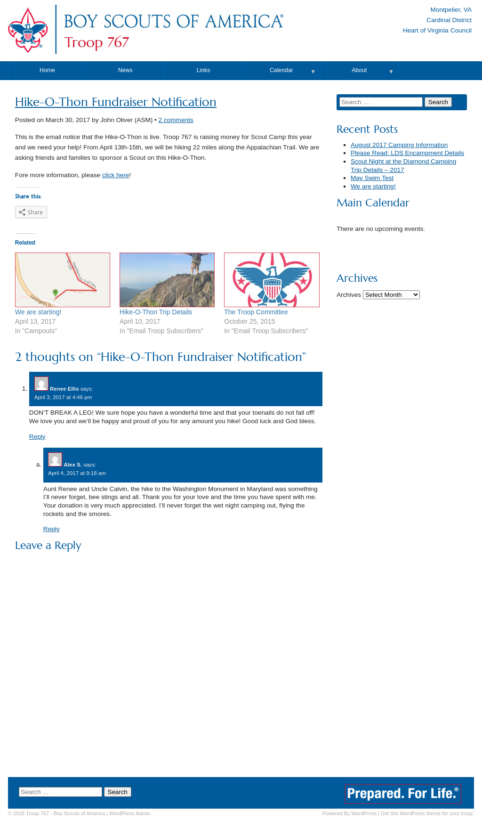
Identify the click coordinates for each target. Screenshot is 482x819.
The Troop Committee (256, 312)
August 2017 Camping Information (399, 144)
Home (47, 70)
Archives (349, 294)
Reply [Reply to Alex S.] (51, 528)
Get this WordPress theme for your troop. (427, 813)
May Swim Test (372, 177)
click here (115, 175)
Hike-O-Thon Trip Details (156, 312)
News (125, 70)
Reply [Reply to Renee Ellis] (37, 436)
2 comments (176, 119)
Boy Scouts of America (79, 813)
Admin (129, 813)
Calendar (281, 70)
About (359, 70)
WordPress (364, 813)
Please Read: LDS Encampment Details (407, 152)
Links (203, 70)
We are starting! (38, 312)
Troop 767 (96, 42)
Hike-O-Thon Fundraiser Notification (116, 102)
